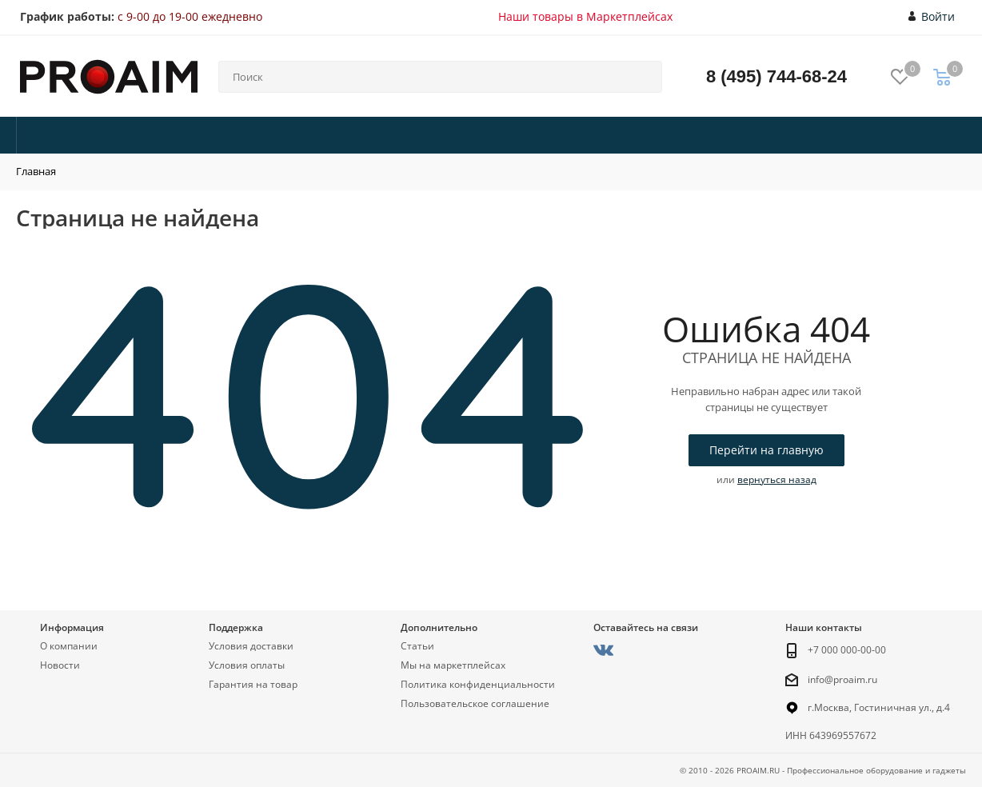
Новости (60, 665)
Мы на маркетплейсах (453, 665)
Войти (932, 16)
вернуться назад (776, 479)
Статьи (417, 646)
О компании (69, 646)
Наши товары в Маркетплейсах (585, 16)
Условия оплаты (247, 665)
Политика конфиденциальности (478, 684)
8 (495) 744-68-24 (776, 76)
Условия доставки (251, 646)
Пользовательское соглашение (475, 703)
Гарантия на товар (253, 684)
